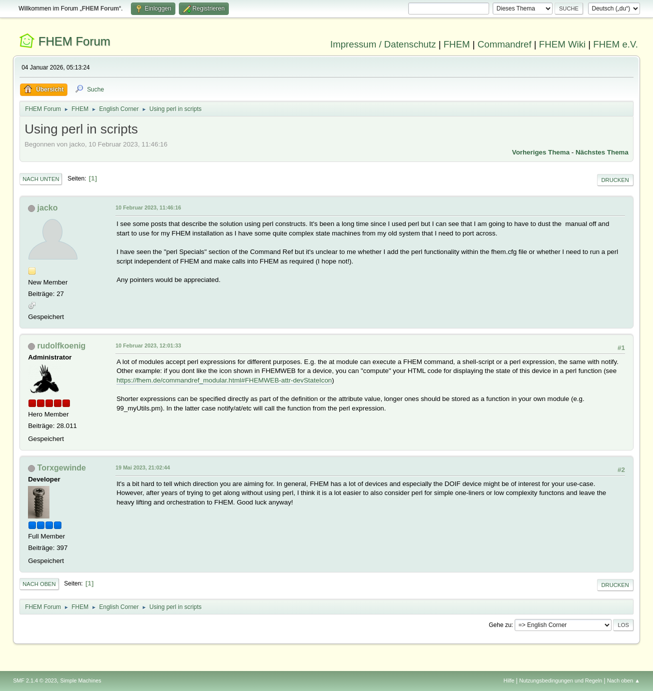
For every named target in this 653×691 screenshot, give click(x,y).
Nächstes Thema (602, 152)
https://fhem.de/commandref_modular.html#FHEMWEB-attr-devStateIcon (224, 380)
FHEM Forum (74, 41)
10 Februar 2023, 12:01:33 (148, 345)
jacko (47, 208)
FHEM (457, 44)
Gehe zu (500, 625)
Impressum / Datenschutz (383, 44)
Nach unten (40, 179)
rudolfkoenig (61, 346)
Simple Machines (80, 681)
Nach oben (39, 584)
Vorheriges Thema (541, 152)
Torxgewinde (61, 468)
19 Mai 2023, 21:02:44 (142, 467)
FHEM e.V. (615, 44)
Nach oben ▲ (623, 681)
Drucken (615, 180)
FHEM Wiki (562, 44)
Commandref (505, 44)
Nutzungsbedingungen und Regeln (560, 681)
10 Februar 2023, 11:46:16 (148, 207)
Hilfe (509, 681)
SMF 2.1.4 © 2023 (35, 681)
